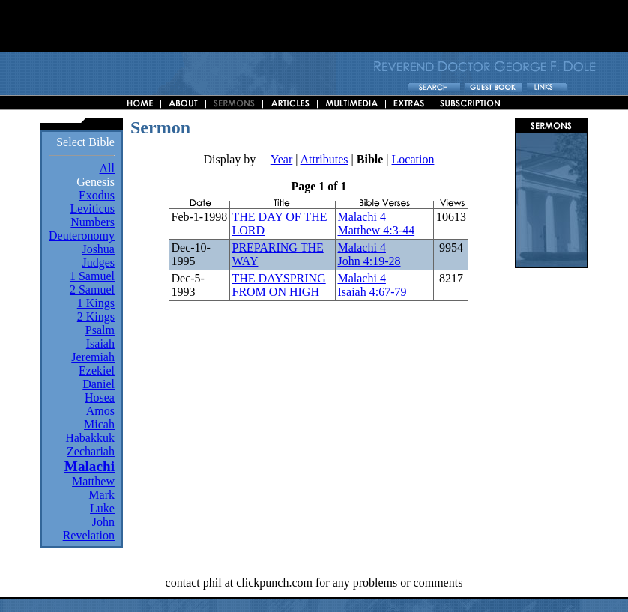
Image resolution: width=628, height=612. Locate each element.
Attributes (324, 159)
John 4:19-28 (368, 261)
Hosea (100, 397)
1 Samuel (92, 276)
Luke (102, 508)
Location (413, 159)
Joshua (98, 249)
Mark (101, 494)
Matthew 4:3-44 (375, 230)
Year (281, 159)
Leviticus (92, 208)
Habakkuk (90, 437)
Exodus (97, 195)
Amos (100, 411)
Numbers (92, 222)
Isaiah (100, 343)
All (107, 168)
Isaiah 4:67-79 (371, 291)
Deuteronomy (82, 235)
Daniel (98, 384)
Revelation (89, 535)
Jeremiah (93, 357)
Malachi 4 (361, 216)
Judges (98, 262)
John (103, 521)
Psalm (100, 330)
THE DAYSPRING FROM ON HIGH (278, 285)
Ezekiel (97, 370)
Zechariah (91, 451)
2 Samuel (92, 289)
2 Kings (96, 316)
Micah (99, 424)
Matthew (93, 481)
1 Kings (96, 303)
